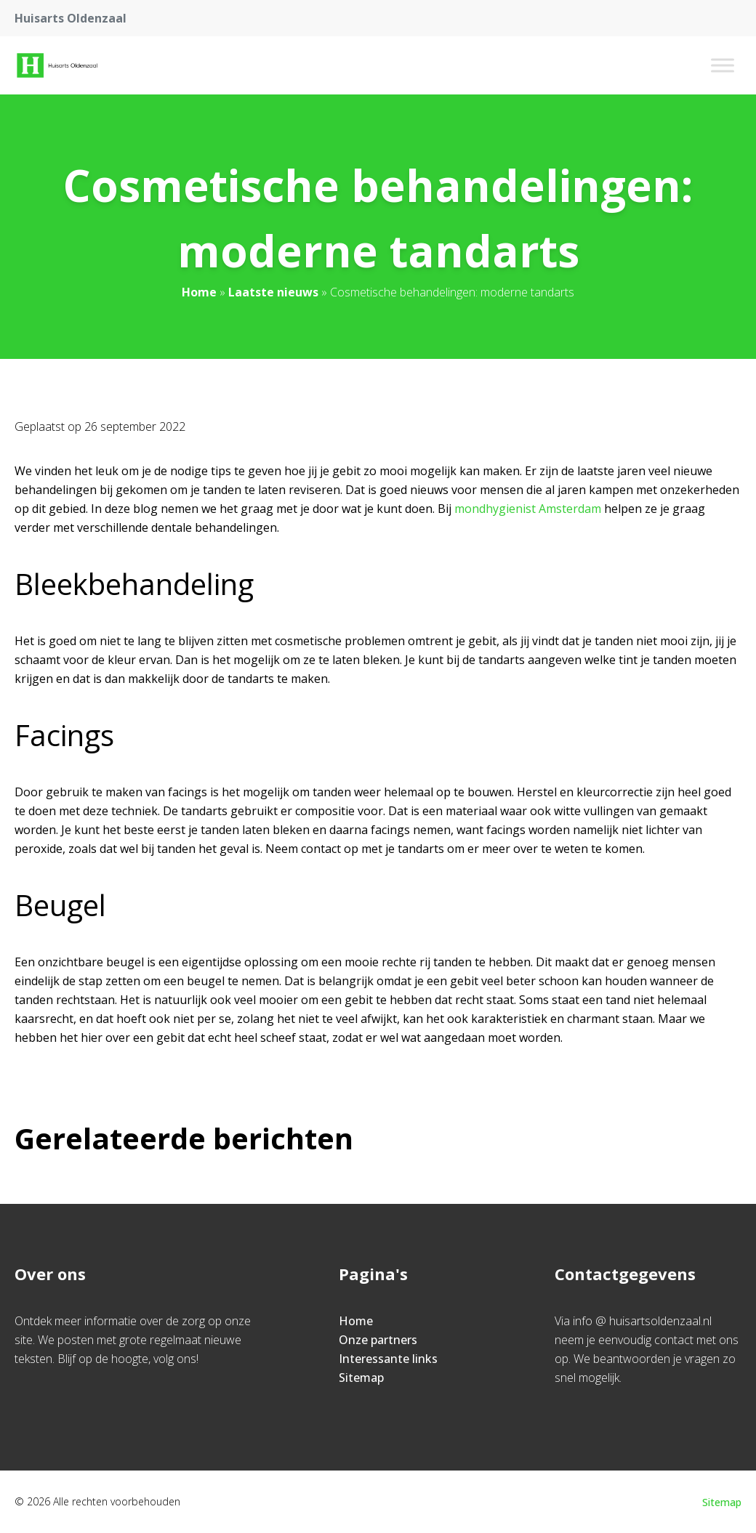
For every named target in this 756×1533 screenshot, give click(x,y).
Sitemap (361, 1378)
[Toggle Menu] (722, 65)
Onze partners (378, 1340)
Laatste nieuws (273, 292)
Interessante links (388, 1359)
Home (199, 292)
